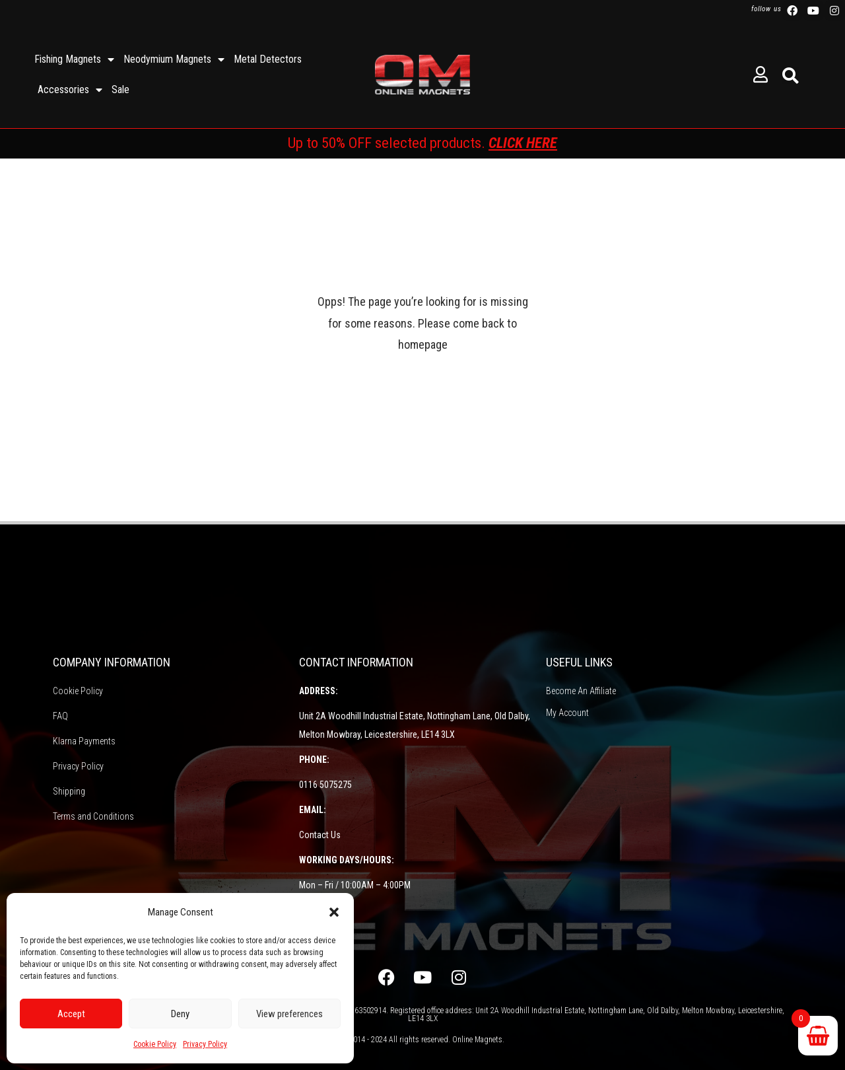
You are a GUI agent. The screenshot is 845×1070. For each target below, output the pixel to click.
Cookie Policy (154, 1044)
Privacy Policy (205, 1044)
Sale (120, 89)
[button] (334, 912)
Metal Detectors (268, 59)
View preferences (289, 1014)
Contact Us (320, 835)
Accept (71, 1014)
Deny (180, 1014)
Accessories (70, 90)
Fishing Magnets (74, 59)
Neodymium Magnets (173, 59)
